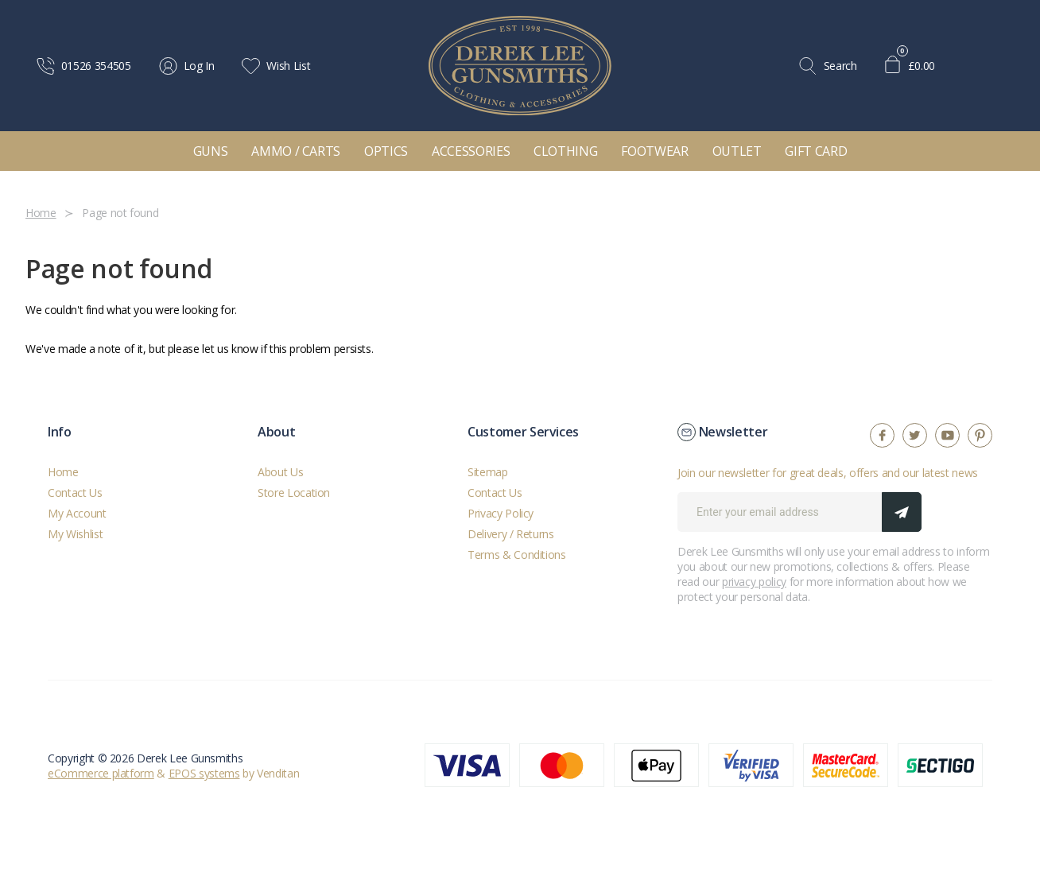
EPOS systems (204, 773)
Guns (210, 151)
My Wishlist (75, 533)
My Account (77, 513)
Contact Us (75, 492)
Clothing (565, 151)
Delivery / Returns (511, 533)
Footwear (654, 151)
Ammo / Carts (295, 151)
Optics (386, 151)
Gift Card (816, 151)
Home (63, 471)
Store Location (294, 492)
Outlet (737, 151)
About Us (280, 471)
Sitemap (488, 471)
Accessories (471, 151)
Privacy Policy (501, 513)
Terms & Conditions (517, 554)
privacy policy (754, 581)
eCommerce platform (101, 773)
